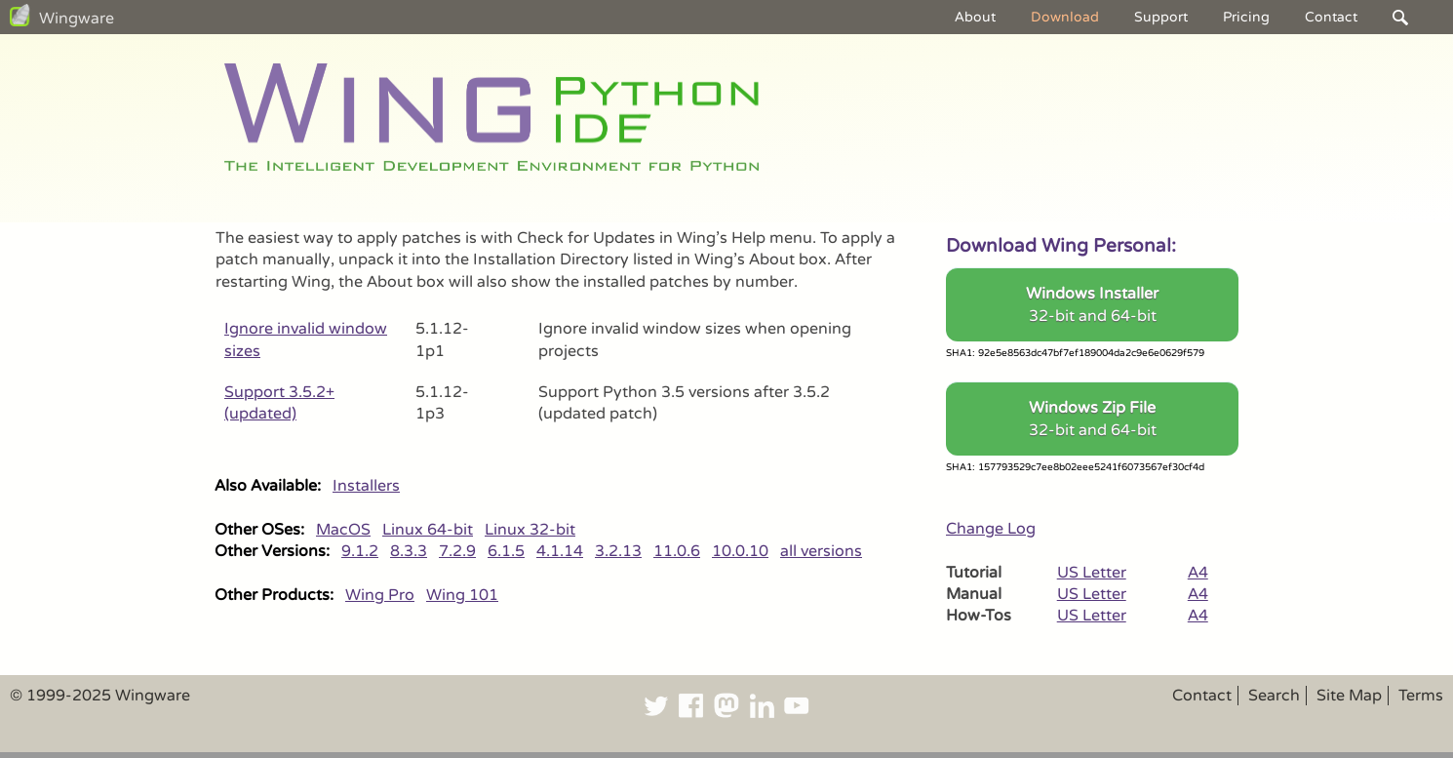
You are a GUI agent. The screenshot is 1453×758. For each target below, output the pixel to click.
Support (1161, 17)
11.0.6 (676, 551)
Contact (1331, 17)
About (975, 17)
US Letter (1091, 572)
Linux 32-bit (530, 529)
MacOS (343, 529)
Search (1274, 695)
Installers (366, 486)
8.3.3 (408, 551)
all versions (821, 551)
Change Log (991, 529)
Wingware (76, 18)
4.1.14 (559, 551)
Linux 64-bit (427, 529)
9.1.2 (359, 551)
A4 (1198, 572)
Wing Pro (379, 595)
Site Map (1349, 695)
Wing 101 (462, 595)
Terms (1420, 695)
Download (1065, 17)
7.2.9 (457, 551)
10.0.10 (740, 551)
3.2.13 (618, 551)
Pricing (1246, 17)
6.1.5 (506, 551)
